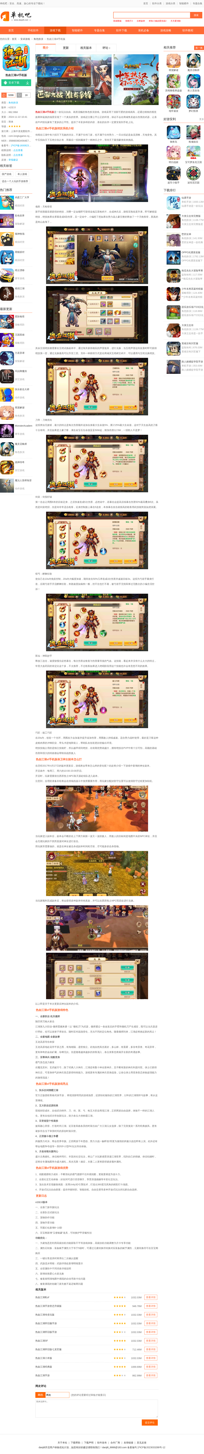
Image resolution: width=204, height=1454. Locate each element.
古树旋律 (141, 21)
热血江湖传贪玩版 (44, 1314)
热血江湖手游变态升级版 (48, 1306)
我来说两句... (96, 1409)
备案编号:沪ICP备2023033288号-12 (146, 1447)
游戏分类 (170, 3)
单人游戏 (22, 174)
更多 (201, 119)
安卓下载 (13, 82)
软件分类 (157, 3)
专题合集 (197, 3)
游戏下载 (55, 30)
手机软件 (33, 30)
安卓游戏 (25, 39)
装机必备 (143, 30)
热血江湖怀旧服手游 (46, 1323)
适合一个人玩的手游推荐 (15, 181)
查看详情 (151, 1297)
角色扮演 (38, 39)
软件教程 (187, 30)
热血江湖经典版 (43, 1366)
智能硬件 (184, 3)
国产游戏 (6, 174)
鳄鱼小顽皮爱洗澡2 (157, 21)
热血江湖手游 (42, 1375)
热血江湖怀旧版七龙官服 (48, 1349)
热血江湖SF (41, 1340)
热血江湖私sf (42, 1297)
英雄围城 (117, 21)
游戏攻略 (165, 30)
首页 (145, 3)
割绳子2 (129, 21)
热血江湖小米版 (43, 1358)
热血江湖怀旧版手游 (46, 1332)
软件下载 (121, 30)
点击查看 (18, 155)
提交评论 (150, 1422)
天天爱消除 (176, 21)
